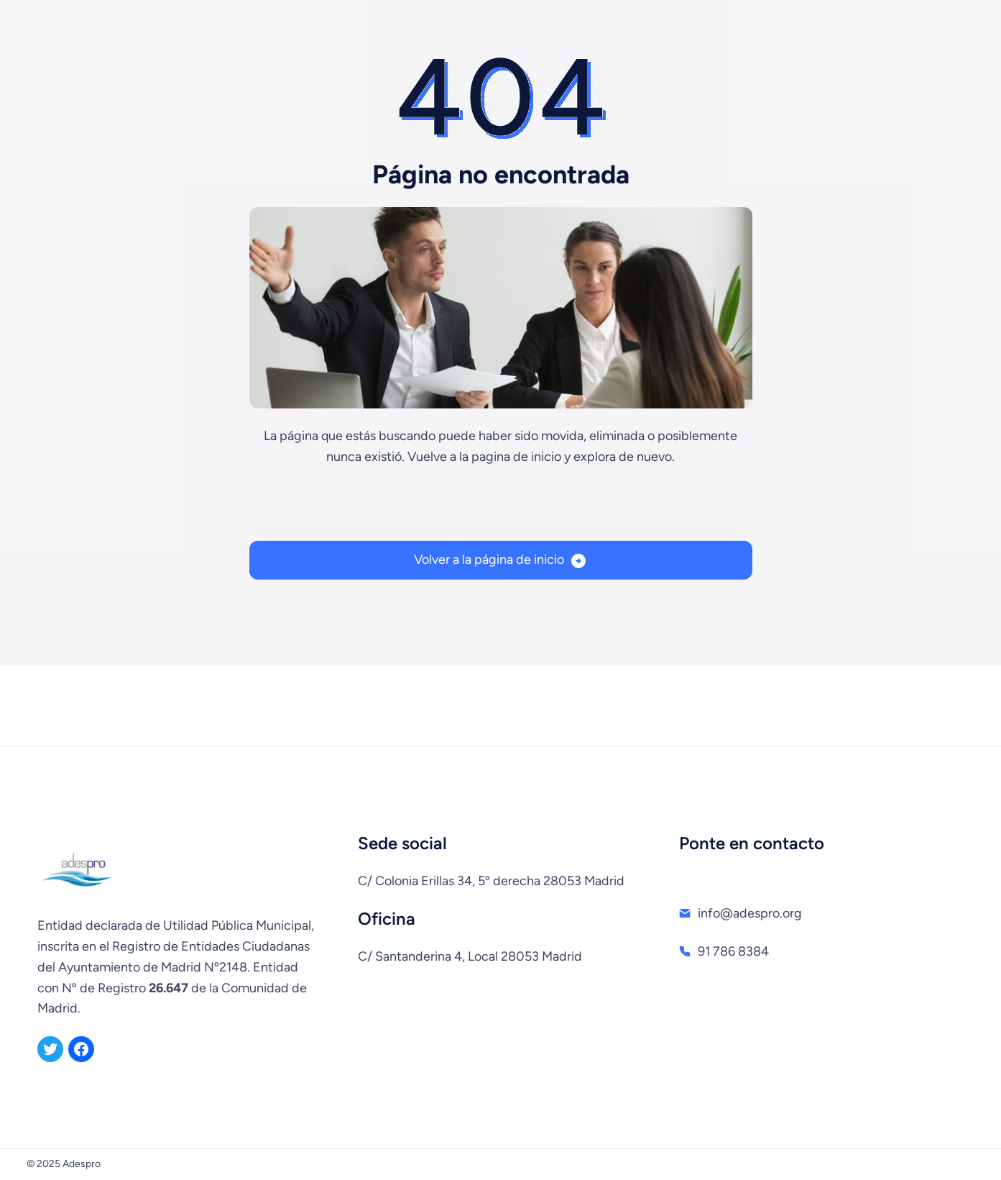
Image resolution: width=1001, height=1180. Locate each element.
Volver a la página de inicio (489, 559)
